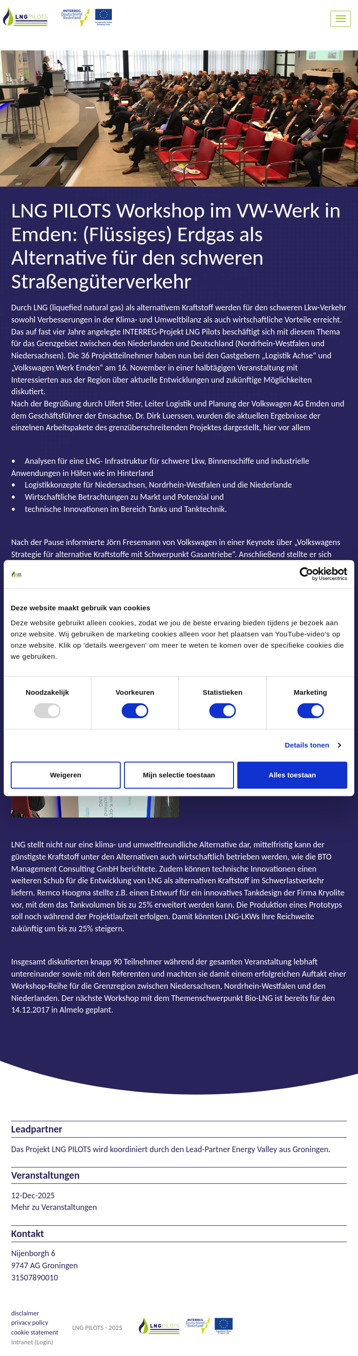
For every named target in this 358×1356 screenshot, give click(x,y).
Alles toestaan (292, 775)
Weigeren (65, 775)
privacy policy (29, 1322)
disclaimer (25, 1313)
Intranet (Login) (32, 1342)
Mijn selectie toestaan (179, 775)
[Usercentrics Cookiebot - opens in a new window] (306, 574)
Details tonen (307, 745)
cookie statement (34, 1332)
